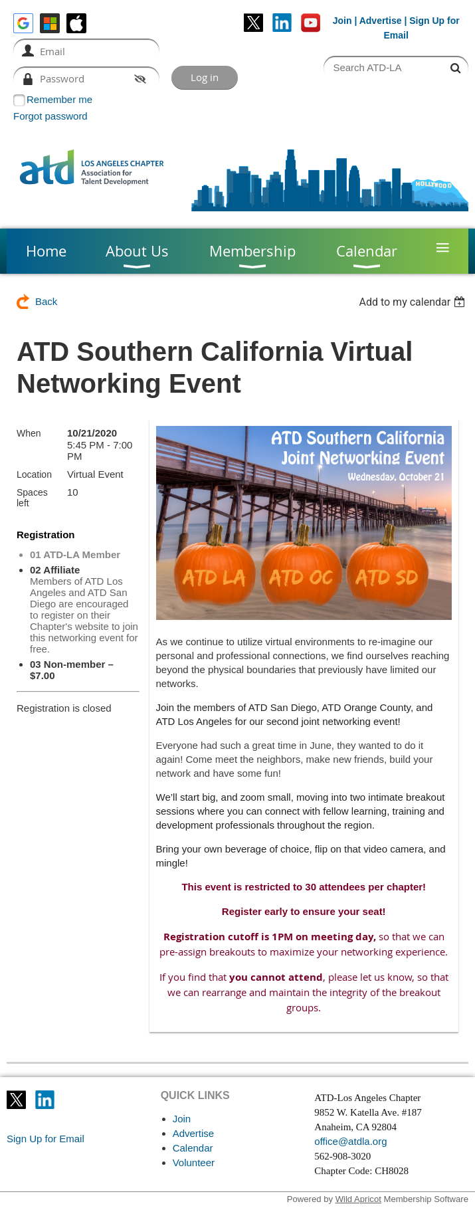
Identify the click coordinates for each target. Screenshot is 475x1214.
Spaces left (32, 497)
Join (342, 20)
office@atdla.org (350, 1141)
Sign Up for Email (45, 1138)
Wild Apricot (358, 1199)
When (29, 433)
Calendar (193, 1148)
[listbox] (413, 302)
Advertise (380, 20)
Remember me (59, 99)
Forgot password (50, 116)
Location (34, 474)
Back (46, 301)
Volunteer (194, 1162)
